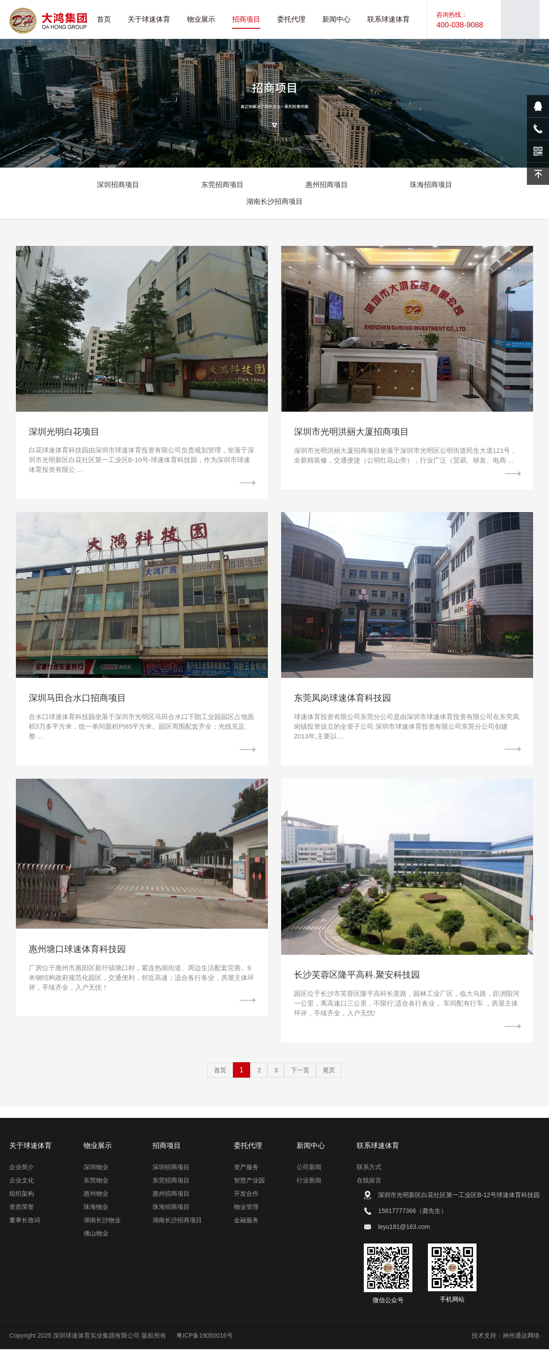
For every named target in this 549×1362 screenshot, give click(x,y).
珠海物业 (96, 1219)
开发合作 (246, 1206)
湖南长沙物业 (102, 1232)
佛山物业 (96, 1246)
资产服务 (246, 1179)
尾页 (329, 1083)
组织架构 (21, 1206)
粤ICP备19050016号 (204, 1348)
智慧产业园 (249, 1193)
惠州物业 (96, 1206)
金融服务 (246, 1232)
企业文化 (21, 1193)
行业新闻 (309, 1193)
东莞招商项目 (222, 184)
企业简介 (21, 1179)
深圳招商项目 (118, 184)
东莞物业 (96, 1193)
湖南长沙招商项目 (274, 201)
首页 (220, 1083)
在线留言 (369, 1193)
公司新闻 (309, 1179)
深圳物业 (96, 1179)
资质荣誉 (21, 1219)
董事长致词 (24, 1232)
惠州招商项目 (326, 184)
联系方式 (369, 1179)
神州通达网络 (521, 1348)
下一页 (300, 1083)
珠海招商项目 (431, 184)
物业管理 (246, 1219)
